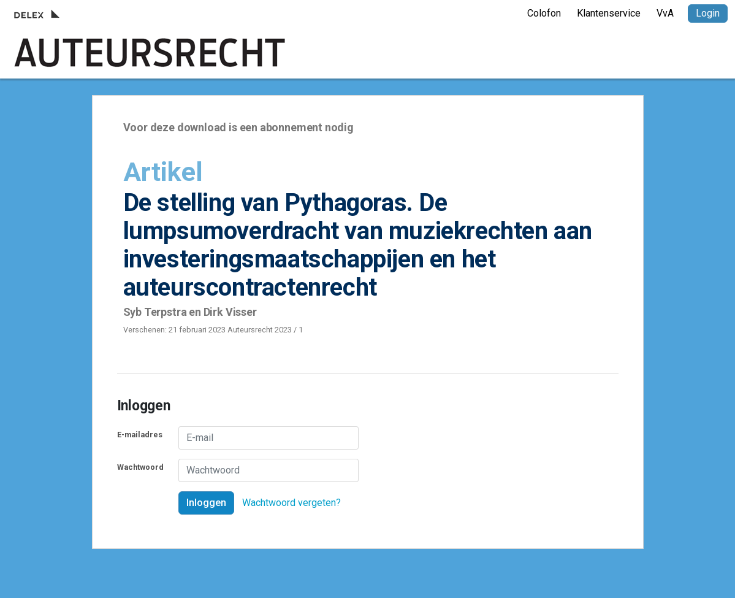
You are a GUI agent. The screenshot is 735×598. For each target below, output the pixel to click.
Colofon (544, 13)
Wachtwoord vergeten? (291, 502)
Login (708, 13)
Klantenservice (609, 13)
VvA (665, 13)
